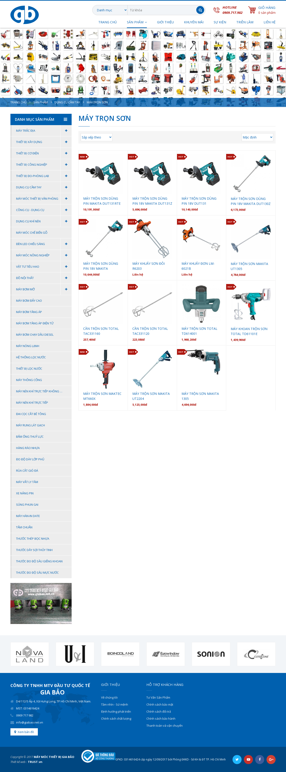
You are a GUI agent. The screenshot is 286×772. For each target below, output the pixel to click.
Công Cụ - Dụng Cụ (44, 210)
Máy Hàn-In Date (28, 516)
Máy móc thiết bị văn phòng (44, 198)
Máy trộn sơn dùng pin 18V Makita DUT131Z (152, 201)
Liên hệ (270, 22)
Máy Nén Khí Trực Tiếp (32, 403)
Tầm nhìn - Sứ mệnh (114, 704)
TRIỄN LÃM (244, 22)
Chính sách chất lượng (116, 718)
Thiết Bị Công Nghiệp (44, 164)
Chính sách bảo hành (160, 718)
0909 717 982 (24, 715)
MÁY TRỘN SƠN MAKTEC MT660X (102, 396)
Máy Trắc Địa (44, 130)
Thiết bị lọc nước (29, 369)
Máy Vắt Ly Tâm (27, 482)
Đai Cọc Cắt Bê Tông (31, 414)
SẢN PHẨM (135, 22)
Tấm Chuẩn (24, 527)
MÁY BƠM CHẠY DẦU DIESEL (34, 335)
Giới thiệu (165, 22)
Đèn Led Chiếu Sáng (44, 244)
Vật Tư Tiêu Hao (44, 266)
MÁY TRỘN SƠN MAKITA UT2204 (151, 396)
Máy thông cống (29, 380)
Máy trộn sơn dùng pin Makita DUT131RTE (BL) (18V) (102, 201)
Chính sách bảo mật (159, 704)
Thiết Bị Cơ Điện (44, 153)
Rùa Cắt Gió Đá (27, 471)
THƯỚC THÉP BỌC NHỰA (32, 539)
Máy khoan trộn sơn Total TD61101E (249, 331)
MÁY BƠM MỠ (44, 289)
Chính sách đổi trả (158, 711)
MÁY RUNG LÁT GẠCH (30, 425)
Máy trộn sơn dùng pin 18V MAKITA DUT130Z (251, 201)
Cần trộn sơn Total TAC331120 (150, 331)
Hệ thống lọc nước (31, 357)
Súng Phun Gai (27, 505)
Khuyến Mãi (194, 22)
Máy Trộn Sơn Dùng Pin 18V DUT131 (199, 201)
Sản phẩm (40, 102)
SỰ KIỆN (220, 22)
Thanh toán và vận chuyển (164, 725)
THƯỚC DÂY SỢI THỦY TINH (34, 550)
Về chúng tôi (109, 697)
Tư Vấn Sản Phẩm (158, 697)
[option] (29, 654)
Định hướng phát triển (116, 711)
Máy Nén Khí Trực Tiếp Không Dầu (41, 391)
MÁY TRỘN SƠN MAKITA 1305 (200, 396)
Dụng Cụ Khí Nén (44, 221)
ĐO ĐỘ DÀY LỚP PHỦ (30, 459)
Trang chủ (107, 22)
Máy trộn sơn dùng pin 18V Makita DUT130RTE (100, 266)
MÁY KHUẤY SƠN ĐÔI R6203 (148, 266)
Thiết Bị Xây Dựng (44, 142)
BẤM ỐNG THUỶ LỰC (30, 437)
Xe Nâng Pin (25, 493)
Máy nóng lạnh (27, 346)
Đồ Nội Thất (44, 278)
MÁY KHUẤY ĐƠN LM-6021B (198, 266)
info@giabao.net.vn (29, 722)
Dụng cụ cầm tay (67, 102)
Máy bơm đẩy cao (29, 301)
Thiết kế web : (18, 762)
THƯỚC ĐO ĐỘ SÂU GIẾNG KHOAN (39, 561)
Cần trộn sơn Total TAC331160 (101, 331)
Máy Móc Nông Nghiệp (44, 255)
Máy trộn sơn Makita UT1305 (249, 266)
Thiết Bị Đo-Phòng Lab (44, 176)
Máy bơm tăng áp (29, 312)
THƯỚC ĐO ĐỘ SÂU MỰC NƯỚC (37, 573)
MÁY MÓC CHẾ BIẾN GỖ (31, 233)
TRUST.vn (35, 762)
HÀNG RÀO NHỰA (28, 448)
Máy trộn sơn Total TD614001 (199, 331)
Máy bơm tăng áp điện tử (34, 323)
